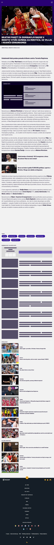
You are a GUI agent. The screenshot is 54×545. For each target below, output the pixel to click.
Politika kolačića (35, 533)
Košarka (22, 379)
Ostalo (21, 357)
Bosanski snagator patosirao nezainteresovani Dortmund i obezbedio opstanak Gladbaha (33, 412)
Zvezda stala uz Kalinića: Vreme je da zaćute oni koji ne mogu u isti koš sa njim (35, 458)
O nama (7, 533)
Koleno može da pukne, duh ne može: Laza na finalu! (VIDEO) (34, 359)
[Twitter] (24, 537)
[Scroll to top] (27, 477)
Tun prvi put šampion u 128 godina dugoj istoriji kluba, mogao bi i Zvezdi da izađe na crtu (35, 401)
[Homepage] (52, 2)
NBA (27, 501)
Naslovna (27, 488)
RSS (20, 533)
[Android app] (45, 480)
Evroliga (27, 498)
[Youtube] (30, 537)
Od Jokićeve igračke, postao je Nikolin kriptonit (31, 380)
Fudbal (21, 347)
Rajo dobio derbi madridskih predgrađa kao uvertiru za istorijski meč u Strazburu (36, 433)
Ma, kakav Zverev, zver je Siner (27, 370)
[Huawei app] (50, 480)
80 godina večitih (27, 508)
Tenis (21, 368)
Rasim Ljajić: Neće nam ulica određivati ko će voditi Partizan (34, 447)
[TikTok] (34, 537)
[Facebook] (27, 537)
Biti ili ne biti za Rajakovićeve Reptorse (29, 391)
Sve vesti (27, 491)
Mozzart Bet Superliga (27, 494)
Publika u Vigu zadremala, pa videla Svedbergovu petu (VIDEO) (34, 423)
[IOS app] (47, 480)
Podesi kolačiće (43, 533)
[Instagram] (20, 537)
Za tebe (27, 484)
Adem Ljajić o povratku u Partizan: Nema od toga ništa (33, 348)
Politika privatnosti (26, 533)
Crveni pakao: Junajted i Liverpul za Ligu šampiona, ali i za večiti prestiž (35, 468)
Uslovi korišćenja (14, 533)
